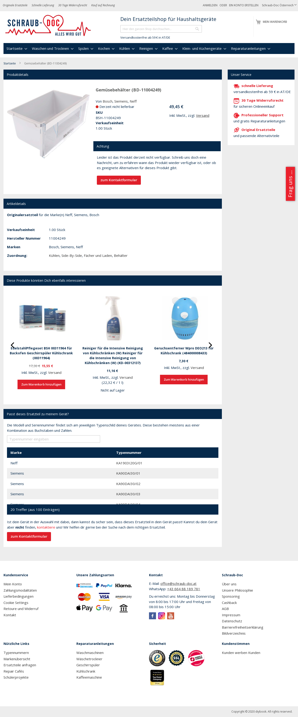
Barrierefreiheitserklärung (242, 627)
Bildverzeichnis (234, 633)
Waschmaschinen (90, 652)
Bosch (107, 101)
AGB (225, 608)
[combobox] (161, 29)
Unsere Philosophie (237, 590)
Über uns (229, 584)
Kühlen (54, 255)
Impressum (231, 615)
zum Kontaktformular (119, 180)
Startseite (9, 63)
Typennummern (16, 652)
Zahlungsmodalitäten (20, 590)
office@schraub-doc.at (178, 583)
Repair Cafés (13, 671)
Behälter (121, 255)
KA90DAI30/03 (128, 494)
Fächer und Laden (98, 255)
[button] (279, 5)
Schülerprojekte (16, 677)
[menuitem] (16, 48)
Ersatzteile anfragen (19, 665)
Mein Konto (12, 584)
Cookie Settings (15, 602)
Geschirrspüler (88, 665)
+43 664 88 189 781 (183, 588)
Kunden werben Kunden (241, 652)
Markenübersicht (16, 659)
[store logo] (48, 25)
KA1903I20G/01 (129, 463)
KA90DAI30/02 (128, 483)
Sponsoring (231, 596)
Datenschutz (232, 621)
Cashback (229, 602)
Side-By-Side (71, 255)
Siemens (121, 101)
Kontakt (9, 615)
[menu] (149, 48)
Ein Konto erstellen (243, 5)
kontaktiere (46, 527)
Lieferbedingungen (18, 596)
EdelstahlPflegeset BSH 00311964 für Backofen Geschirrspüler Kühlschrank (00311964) (41, 353)
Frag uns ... (290, 183)
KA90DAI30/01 (128, 473)
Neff (133, 101)
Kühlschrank (85, 671)
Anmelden (210, 5)
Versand (202, 115)
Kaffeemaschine (89, 677)
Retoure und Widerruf (20, 608)
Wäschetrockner (89, 659)
